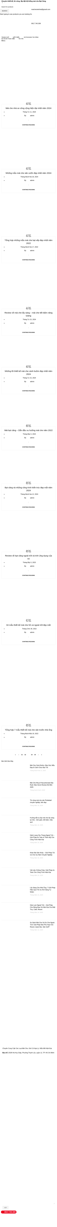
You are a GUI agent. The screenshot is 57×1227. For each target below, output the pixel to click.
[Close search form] (2, 2)
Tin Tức (28, 104)
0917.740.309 (8, 1212)
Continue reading (28, 124)
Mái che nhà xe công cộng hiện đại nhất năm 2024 (28, 108)
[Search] (28, 7)
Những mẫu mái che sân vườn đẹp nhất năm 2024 (28, 173)
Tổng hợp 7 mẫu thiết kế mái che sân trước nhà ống (28, 733)
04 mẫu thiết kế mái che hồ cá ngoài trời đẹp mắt (28, 628)
